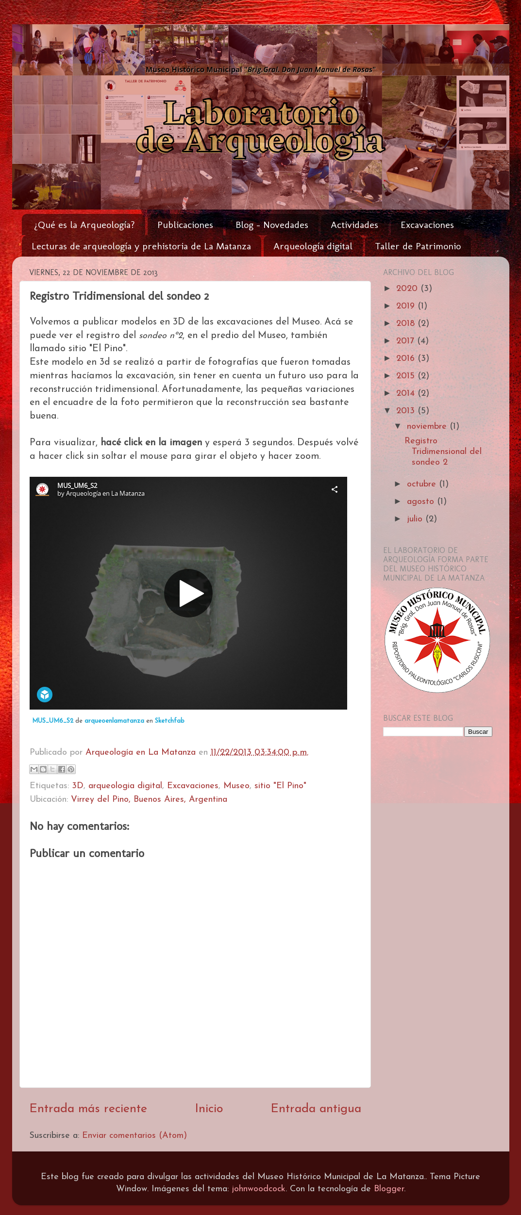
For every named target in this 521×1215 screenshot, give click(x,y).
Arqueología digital (313, 246)
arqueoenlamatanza (114, 721)
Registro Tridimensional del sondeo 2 (443, 452)
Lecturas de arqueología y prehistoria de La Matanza (141, 246)
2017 (406, 341)
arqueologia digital (125, 786)
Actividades (354, 224)
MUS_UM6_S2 (52, 721)
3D (78, 786)
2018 (407, 323)
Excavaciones (427, 224)
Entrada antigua (315, 1109)
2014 (407, 393)
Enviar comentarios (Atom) (134, 1135)
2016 (407, 358)
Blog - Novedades (271, 224)
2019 (407, 306)
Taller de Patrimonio (418, 246)
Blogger (389, 1189)
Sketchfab (170, 721)
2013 (407, 411)
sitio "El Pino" (280, 786)
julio (416, 519)
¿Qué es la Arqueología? (84, 224)
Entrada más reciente (88, 1109)
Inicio (209, 1109)
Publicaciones (185, 224)
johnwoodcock (259, 1189)
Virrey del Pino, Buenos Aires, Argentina (149, 799)
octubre (423, 484)
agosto (422, 501)
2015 (407, 376)
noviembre (428, 426)
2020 (408, 288)
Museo (236, 786)
